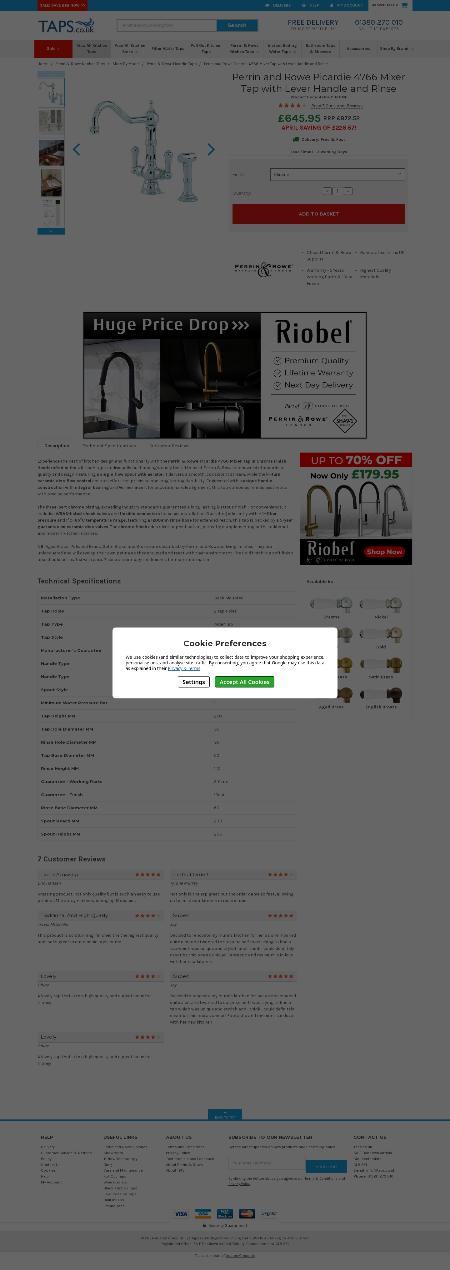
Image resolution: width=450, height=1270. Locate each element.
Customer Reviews (169, 442)
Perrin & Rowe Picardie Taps (172, 64)
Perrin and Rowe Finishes (125, 1143)
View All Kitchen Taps (92, 48)
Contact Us (51, 1160)
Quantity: (241, 193)
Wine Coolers (115, 1178)
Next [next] (51, 231)
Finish (238, 174)
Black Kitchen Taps (120, 1184)
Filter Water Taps (168, 48)
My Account (346, 5)
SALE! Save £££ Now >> (62, 5)
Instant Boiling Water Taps (282, 48)
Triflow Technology (120, 1155)
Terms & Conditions (321, 1171)
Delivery (278, 5)
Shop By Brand (396, 48)
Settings (193, 682)
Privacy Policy (178, 1149)
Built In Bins (113, 1196)
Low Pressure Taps (120, 1190)
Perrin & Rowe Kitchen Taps (244, 48)
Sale (53, 48)
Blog (107, 1160)
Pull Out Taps (114, 1172)
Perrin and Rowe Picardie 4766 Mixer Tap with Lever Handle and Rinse (266, 64)
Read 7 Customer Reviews (337, 105)
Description (56, 442)
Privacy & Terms (184, 668)
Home (43, 64)
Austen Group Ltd (240, 1252)
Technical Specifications (109, 442)
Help (310, 5)
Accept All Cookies (245, 682)
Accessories (358, 48)
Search (237, 25)
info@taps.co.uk (380, 1166)
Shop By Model (126, 64)
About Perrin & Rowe (184, 1160)
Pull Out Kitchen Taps (206, 48)
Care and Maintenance (123, 1166)
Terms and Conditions (185, 1143)
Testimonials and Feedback (190, 1155)
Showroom (113, 1149)
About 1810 (175, 1166)
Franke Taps (114, 1202)
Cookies (48, 1166)
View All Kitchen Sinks (130, 48)
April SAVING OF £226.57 (318, 127)
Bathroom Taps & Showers (320, 48)
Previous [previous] (51, 74)
